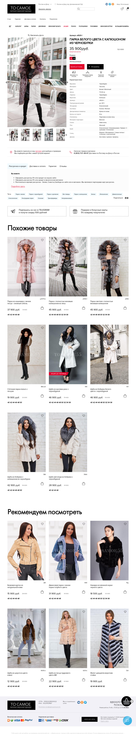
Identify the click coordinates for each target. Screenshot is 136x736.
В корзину (95, 67)
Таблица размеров (75, 61)
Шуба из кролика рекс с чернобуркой (59, 390)
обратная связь (89, 719)
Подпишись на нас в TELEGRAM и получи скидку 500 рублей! (34, 211)
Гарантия (18, 19)
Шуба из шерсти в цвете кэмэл (17, 674)
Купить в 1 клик (76, 67)
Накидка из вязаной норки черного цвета (101, 586)
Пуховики (94, 26)
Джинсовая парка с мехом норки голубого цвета (59, 586)
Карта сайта (104, 721)
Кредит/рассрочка (75, 52)
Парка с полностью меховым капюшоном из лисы (61, 302)
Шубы (26, 26)
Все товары (66, 194)
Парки (33, 26)
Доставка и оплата (30, 19)
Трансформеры (52, 198)
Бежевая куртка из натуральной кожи (15, 586)
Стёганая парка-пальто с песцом (17, 390)
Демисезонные (117, 194)
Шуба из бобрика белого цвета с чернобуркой (100, 390)
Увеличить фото (37, 35)
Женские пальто (54, 26)
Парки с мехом (20, 194)
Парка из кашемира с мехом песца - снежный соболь (19, 302)
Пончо (73, 26)
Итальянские (104, 194)
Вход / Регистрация (123, 4)
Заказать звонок (45, 9)
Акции (66, 26)
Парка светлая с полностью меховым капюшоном (101, 302)
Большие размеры (122, 26)
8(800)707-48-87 (119, 702)
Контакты (43, 19)
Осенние (40, 198)
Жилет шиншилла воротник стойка (101, 674)
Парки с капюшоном (80, 194)
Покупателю (53, 19)
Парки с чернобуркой (35, 194)
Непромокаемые (67, 198)
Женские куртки (106, 26)
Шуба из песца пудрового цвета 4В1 (59, 674)
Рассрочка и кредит (17, 166)
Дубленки (42, 26)
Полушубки (83, 26)
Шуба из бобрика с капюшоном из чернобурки (18, 478)
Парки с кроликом (52, 194)
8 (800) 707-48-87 (81, 153)
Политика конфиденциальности (49, 707)
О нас (9, 19)
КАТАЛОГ (18, 26)
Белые (93, 194)
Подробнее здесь (18, 186)
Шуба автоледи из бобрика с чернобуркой (61, 478)
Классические (13, 198)
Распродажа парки (27, 198)
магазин (38, 151)
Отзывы (63, 166)
